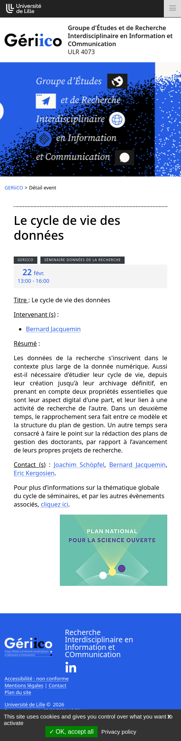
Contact (57, 685)
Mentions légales (24, 685)
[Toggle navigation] (172, 8)
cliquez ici (54, 504)
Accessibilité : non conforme (37, 678)
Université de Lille (25, 704)
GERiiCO (14, 187)
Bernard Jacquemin (53, 329)
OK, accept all (71, 731)
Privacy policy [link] (118, 731)
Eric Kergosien (34, 473)
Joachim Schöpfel (79, 464)
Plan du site (18, 692)
